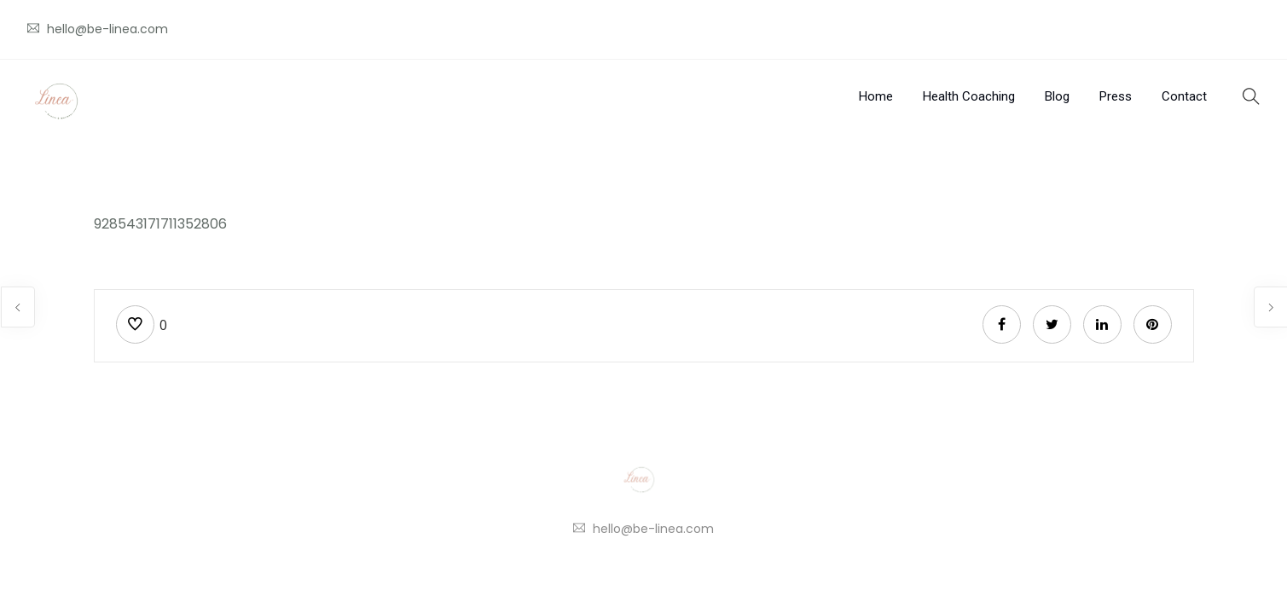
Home (876, 96)
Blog (1057, 96)
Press (1115, 96)
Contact (1184, 96)
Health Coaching (969, 96)
